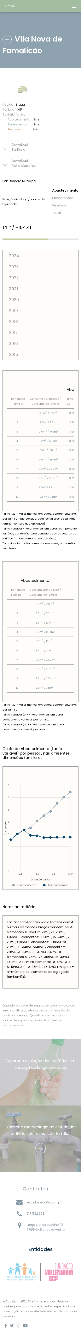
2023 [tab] (14, 267)
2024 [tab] (14, 256)
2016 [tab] (13, 343)
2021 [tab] (13, 289)
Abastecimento (65, 190)
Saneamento (62, 198)
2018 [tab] (13, 321)
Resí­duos (59, 205)
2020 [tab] (14, 300)
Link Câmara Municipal (19, 181)
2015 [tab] (13, 354)
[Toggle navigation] (74, 6)
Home (10, 6)
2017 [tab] (13, 332)
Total (56, 212)
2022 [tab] (14, 278)
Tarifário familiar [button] (16, 114)
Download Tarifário (15, 147)
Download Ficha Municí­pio (19, 163)
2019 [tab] (13, 311)
